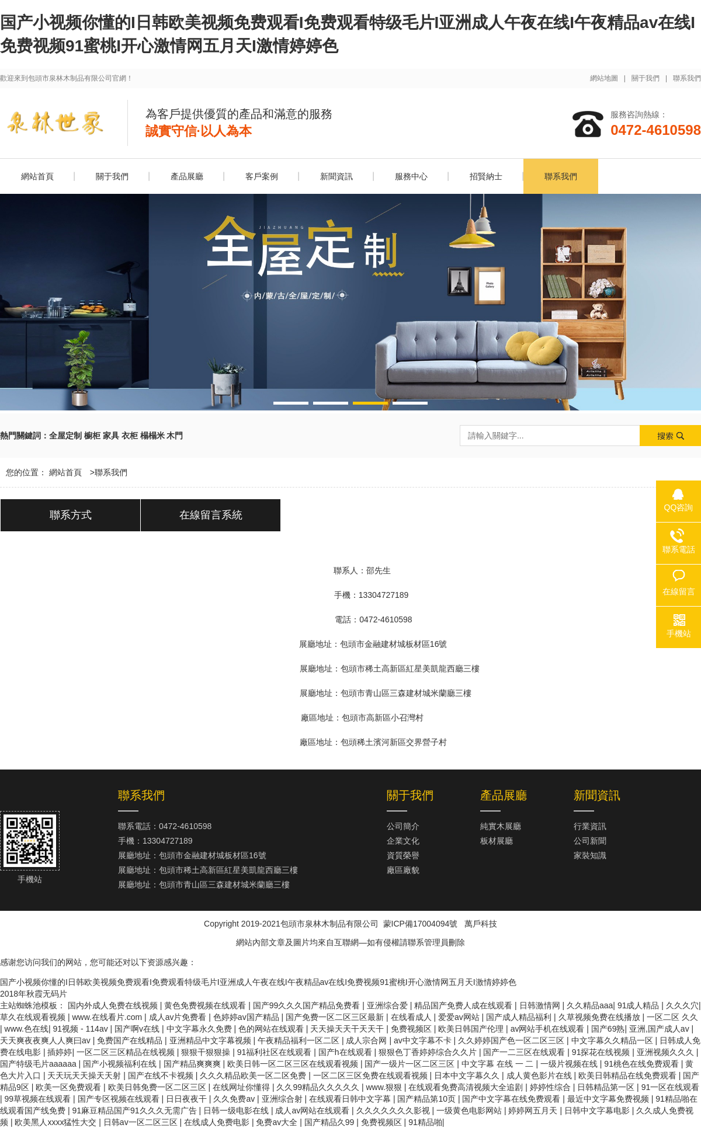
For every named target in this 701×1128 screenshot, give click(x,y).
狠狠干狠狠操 (206, 1052)
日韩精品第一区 (607, 1087)
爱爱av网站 (460, 1017)
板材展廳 (496, 840)
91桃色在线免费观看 (642, 1063)
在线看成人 (412, 1017)
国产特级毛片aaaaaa (39, 1063)
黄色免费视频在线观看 (206, 1005)
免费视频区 (412, 1028)
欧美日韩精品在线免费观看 (628, 1075)
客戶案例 (261, 176)
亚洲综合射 (283, 1098)
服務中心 (411, 176)
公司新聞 (590, 840)
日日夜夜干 (187, 1098)
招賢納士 (486, 176)
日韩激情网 (541, 1005)
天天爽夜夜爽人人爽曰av (46, 1040)
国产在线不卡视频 (162, 1075)
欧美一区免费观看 (69, 1087)
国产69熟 (608, 1028)
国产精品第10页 (427, 1098)
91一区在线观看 (670, 1087)
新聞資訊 (336, 176)
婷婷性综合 (551, 1087)
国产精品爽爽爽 (193, 1063)
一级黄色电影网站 (470, 1110)
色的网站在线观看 (272, 1028)
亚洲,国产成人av (660, 1028)
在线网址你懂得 (242, 1087)
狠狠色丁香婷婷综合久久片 (429, 1052)
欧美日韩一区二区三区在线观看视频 (293, 1063)
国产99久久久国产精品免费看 (307, 1005)
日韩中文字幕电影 (598, 1110)
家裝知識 (590, 855)
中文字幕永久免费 (200, 1028)
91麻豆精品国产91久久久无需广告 (135, 1110)
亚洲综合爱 (388, 1005)
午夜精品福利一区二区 (300, 1040)
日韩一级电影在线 (237, 1110)
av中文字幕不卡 (424, 1040)
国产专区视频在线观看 (120, 1098)
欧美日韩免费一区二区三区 (158, 1087)
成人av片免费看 (179, 1017)
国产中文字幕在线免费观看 (512, 1098)
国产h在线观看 (346, 1052)
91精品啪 (425, 1122)
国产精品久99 (330, 1122)
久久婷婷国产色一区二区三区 (512, 1040)
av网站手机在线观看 (549, 1028)
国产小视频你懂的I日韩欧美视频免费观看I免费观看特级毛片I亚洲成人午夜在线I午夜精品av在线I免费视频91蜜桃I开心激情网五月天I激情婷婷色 (258, 982)
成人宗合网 (367, 1040)
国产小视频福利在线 (121, 1063)
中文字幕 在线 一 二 (498, 1063)
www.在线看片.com (108, 1017)
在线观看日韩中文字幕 (351, 1098)
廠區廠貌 (403, 870)
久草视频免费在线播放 (600, 1017)
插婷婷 (59, 1052)
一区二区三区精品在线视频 (127, 1052)
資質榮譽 (403, 855)
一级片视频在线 (570, 1063)
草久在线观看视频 (34, 1017)
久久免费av (235, 1098)
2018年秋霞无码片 (33, 993)
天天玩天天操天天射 (85, 1075)
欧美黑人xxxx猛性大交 (57, 1122)
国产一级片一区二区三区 (411, 1063)
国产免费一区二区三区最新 (336, 1017)
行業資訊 (590, 826)
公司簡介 (403, 826)
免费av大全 (278, 1122)
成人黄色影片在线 (540, 1075)
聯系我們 (687, 78)
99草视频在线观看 (39, 1098)
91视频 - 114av (81, 1028)
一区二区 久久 (672, 1017)
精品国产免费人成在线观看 (464, 1005)
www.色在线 (26, 1028)
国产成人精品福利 (520, 1017)
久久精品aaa (590, 1005)
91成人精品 (639, 1005)
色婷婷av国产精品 (247, 1017)
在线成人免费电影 (218, 1122)
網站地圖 (604, 78)
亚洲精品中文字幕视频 (211, 1040)
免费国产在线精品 (131, 1040)
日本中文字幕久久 (468, 1075)
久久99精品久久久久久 (318, 1087)
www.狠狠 (385, 1087)
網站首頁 (37, 176)
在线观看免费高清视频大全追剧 (466, 1087)
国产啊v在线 (138, 1028)
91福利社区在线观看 (275, 1052)
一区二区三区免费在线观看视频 (371, 1075)
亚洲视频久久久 (666, 1052)
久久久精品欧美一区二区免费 (254, 1075)
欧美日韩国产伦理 (472, 1028)
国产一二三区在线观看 (525, 1052)
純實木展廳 (500, 826)
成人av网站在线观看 (313, 1110)
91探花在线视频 (602, 1052)
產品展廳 (187, 176)
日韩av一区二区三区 (141, 1122)
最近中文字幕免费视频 (609, 1098)
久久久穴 (682, 1005)
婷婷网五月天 (534, 1110)
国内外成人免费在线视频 (114, 1005)
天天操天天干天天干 (348, 1028)
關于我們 (645, 78)
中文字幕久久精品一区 (613, 1040)
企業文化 (403, 840)
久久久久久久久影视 (394, 1110)
